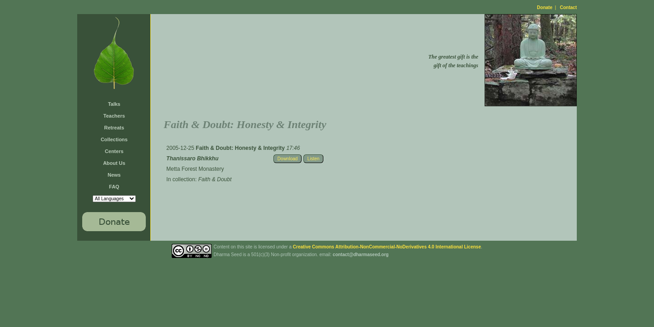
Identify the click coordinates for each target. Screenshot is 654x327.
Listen (313, 158)
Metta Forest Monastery (195, 169)
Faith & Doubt (214, 179)
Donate (544, 7)
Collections (114, 139)
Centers (114, 151)
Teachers (114, 116)
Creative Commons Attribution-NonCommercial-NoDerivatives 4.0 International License (387, 246)
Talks (114, 104)
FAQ (114, 186)
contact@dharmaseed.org (361, 254)
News (114, 175)
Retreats (114, 127)
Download (287, 158)
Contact (568, 7)
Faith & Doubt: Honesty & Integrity (241, 148)
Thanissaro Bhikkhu (192, 158)
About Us (114, 163)
